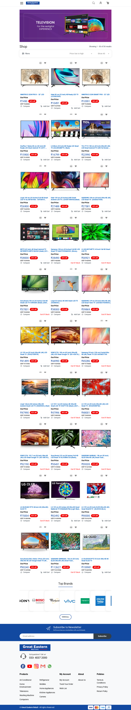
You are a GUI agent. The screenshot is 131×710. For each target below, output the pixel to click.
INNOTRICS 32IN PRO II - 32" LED (32, 94)
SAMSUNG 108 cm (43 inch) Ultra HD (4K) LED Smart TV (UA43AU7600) (96, 199)
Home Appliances (47, 688)
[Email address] (57, 636)
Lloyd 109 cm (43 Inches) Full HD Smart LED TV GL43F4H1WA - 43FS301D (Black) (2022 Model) (34, 199)
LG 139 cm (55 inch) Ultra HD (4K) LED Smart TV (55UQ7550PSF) (33, 353)
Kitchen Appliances (47, 692)
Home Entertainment (25, 685)
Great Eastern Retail (29, 707)
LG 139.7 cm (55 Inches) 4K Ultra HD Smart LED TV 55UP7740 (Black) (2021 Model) (64, 405)
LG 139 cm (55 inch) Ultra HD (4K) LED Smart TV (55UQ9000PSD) (94, 405)
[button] (93, 3)
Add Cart (45, 106)
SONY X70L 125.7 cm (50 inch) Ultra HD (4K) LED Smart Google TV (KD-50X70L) (34, 456)
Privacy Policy (102, 687)
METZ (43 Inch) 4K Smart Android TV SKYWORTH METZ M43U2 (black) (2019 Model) (34, 250)
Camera (43, 697)
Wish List (63, 688)
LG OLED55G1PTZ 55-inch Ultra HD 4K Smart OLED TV (95, 560)
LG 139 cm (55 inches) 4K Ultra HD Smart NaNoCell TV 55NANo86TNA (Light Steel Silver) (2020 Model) (65, 508)
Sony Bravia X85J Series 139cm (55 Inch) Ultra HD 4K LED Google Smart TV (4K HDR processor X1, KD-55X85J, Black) (34, 560)
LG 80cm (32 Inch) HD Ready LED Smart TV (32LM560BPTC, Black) (65, 147)
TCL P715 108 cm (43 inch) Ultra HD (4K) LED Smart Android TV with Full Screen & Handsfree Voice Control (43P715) (95, 147)
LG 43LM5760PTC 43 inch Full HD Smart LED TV (95, 250)
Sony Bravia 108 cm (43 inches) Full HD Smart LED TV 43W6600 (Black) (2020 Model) (34, 302)
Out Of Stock (75, 263)
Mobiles (43, 684)
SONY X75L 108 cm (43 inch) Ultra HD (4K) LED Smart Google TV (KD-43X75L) (65, 353)
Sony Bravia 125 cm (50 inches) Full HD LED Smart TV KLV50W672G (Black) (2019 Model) (64, 456)
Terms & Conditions (101, 681)
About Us (82, 680)
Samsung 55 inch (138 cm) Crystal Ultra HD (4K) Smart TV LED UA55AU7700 (95, 353)
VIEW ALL (65, 617)
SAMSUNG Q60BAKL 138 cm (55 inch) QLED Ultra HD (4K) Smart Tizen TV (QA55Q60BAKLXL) (94, 456)
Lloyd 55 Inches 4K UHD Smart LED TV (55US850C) (64, 302)
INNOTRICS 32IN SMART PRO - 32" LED (95, 94)
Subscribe (102, 636)
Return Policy (102, 691)
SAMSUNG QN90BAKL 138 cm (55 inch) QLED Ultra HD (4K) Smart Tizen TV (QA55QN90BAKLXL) (65, 560)
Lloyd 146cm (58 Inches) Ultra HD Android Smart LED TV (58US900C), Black (34, 405)
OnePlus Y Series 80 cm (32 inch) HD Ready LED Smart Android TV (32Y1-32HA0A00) (33, 147)
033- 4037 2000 (38, 657)
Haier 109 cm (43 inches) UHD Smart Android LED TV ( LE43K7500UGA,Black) (65, 199)
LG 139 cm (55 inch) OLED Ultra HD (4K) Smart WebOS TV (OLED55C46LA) (95, 508)
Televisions (24, 691)
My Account (64, 680)
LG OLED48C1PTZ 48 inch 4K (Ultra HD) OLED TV (34, 508)
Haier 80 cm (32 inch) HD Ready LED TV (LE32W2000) (64, 95)
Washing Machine (27, 695)
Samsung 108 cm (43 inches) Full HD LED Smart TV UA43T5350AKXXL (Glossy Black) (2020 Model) (65, 250)
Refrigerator (44, 680)
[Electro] (33, 3)
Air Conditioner (26, 680)
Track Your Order (66, 684)
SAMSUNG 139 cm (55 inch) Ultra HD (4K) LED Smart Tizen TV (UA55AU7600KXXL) (96, 302)
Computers (24, 699)
